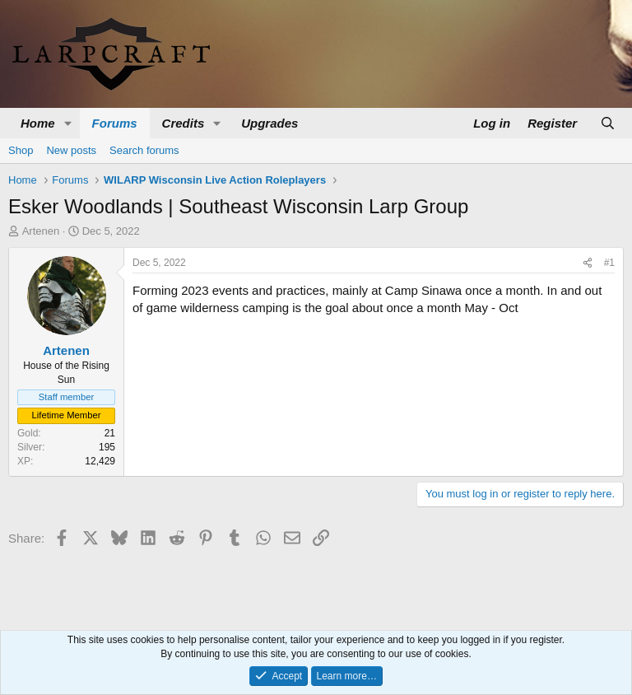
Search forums (144, 150)
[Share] (587, 263)
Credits (183, 123)
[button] (68, 123)
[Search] (608, 123)
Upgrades (269, 123)
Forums (114, 123)
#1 (609, 262)
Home (38, 123)
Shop (20, 150)
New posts (71, 150)
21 (110, 433)
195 (107, 447)
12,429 (100, 461)
